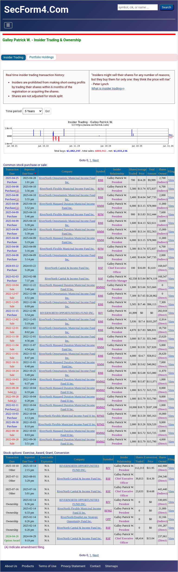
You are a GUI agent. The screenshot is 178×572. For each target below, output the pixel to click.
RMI (100, 180)
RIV (100, 313)
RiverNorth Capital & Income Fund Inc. (67, 268)
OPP (108, 519)
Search (166, 7)
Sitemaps (111, 566)
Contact (95, 566)
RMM (100, 205)
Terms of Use (47, 566)
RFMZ (101, 415)
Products (28, 566)
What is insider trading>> (108, 88)
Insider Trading (13, 57)
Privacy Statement (73, 566)
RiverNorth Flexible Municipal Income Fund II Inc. (67, 415)
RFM (100, 188)
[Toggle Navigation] (8, 25)
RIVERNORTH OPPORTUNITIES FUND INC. (67, 313)
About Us (11, 566)
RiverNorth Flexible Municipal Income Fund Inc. (67, 188)
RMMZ (100, 287)
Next (95, 160)
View (171, 180)
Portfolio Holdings (41, 57)
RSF (100, 268)
